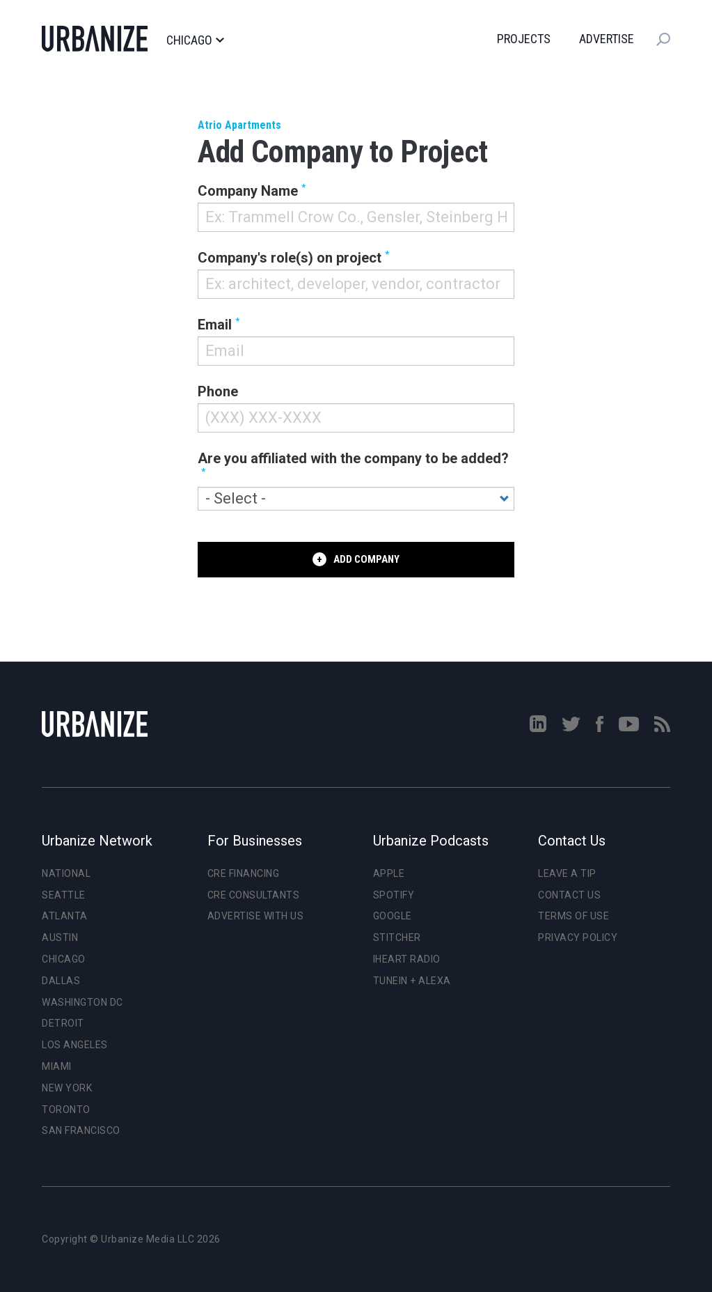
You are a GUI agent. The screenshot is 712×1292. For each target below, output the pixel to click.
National (66, 873)
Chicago (194, 40)
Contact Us (569, 895)
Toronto (66, 1109)
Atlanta (65, 915)
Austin (60, 937)
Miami (57, 1066)
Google (392, 915)
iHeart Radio (407, 959)
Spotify (394, 895)
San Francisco (81, 1130)
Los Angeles (75, 1044)
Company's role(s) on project (289, 257)
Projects (524, 38)
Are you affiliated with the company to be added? (353, 458)
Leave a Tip (567, 873)
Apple (389, 873)
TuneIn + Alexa (412, 980)
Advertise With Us (255, 915)
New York (67, 1087)
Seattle (64, 895)
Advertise (606, 38)
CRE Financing (243, 873)
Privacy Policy (577, 937)
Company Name (248, 190)
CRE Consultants (253, 895)
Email (215, 324)
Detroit (63, 1023)
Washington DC (82, 1002)
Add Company (366, 559)
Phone (218, 391)
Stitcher (397, 937)
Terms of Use (573, 915)
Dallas (61, 980)
